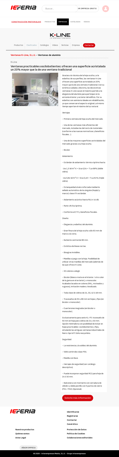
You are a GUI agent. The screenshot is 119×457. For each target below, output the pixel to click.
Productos (50, 22)
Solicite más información (78, 398)
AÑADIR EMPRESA (29, 448)
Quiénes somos (22, 433)
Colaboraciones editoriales (79, 437)
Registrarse (72, 416)
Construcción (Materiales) (26, 22)
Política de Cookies (76, 433)
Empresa (76, 45)
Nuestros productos (24, 429)
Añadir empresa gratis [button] (85, 8)
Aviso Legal (20, 437)
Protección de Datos (76, 429)
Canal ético (72, 424)
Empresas (63, 22)
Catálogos (75, 22)
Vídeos (87, 22)
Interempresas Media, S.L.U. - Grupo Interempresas (63, 453)
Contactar (89, 45)
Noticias (65, 45)
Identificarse (73, 412)
